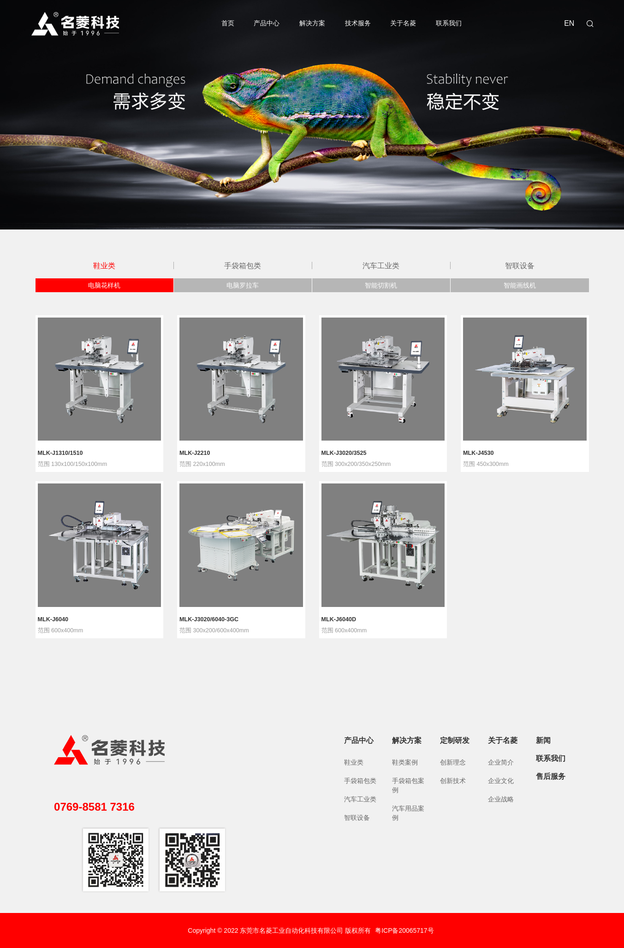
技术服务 (358, 23)
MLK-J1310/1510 (60, 453)
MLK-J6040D (339, 620)
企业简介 (501, 762)
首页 (227, 23)
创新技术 (453, 780)
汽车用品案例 (408, 813)
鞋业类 (104, 265)
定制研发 (454, 740)
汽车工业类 (381, 265)
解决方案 (312, 23)
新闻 (543, 740)
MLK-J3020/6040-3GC (208, 620)
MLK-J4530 (478, 453)
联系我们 (449, 23)
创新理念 (453, 762)
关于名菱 (403, 23)
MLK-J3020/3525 (344, 453)
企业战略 (501, 799)
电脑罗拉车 (242, 285)
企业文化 (501, 780)
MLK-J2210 (194, 453)
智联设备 (520, 265)
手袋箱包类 (242, 265)
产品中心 (266, 23)
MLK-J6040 (53, 620)
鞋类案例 (405, 762)
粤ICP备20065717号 (404, 930)
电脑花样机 (104, 285)
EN (569, 23)
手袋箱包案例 (408, 785)
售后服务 (550, 776)
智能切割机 (381, 285)
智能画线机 (520, 285)
